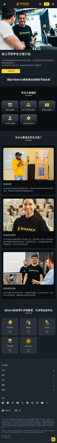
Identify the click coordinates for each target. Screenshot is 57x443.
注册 (46, 4)
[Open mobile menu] (52, 4)
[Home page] (22, 4)
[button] (53, 4)
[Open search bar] (39, 4)
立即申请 (11, 71)
